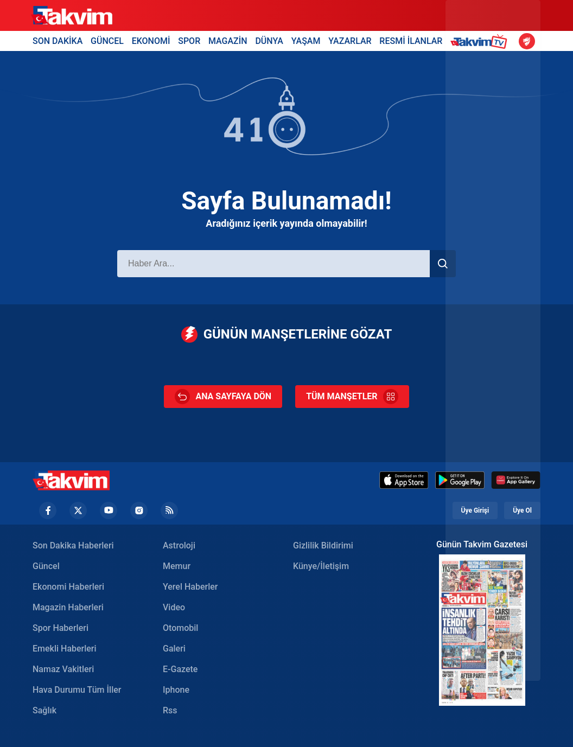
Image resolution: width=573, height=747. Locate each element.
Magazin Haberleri (68, 607)
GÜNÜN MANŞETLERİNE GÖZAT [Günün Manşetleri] (286, 334)
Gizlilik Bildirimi (323, 545)
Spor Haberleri (60, 628)
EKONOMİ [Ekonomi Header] (151, 41)
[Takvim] (71, 15)
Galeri (174, 648)
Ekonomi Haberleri (68, 587)
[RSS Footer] (169, 510)
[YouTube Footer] (108, 510)
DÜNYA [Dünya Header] (269, 41)
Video (174, 607)
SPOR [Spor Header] (189, 41)
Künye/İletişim (321, 566)
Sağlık (44, 710)
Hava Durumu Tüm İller (77, 690)
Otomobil (180, 628)
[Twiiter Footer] (78, 510)
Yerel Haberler (190, 587)
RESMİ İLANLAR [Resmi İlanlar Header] (410, 41)
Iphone (176, 690)
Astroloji (179, 545)
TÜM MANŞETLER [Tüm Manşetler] (352, 396)
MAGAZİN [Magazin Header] (227, 41)
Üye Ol (522, 510)
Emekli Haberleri (65, 648)
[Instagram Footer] (139, 510)
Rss (170, 710)
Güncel (46, 566)
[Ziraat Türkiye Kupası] (527, 41)
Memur (176, 566)
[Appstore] (404, 480)
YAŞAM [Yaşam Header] (306, 41)
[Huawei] (515, 480)
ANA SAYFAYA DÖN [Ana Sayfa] (223, 396)
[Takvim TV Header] (480, 41)
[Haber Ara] (273, 263)
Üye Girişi (475, 510)
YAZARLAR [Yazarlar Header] (349, 41)
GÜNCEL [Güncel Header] (107, 41)
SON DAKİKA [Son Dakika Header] (57, 41)
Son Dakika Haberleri (73, 545)
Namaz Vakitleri (63, 669)
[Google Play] (460, 480)
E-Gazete (180, 669)
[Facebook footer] (47, 510)
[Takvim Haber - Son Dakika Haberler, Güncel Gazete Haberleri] (71, 480)
